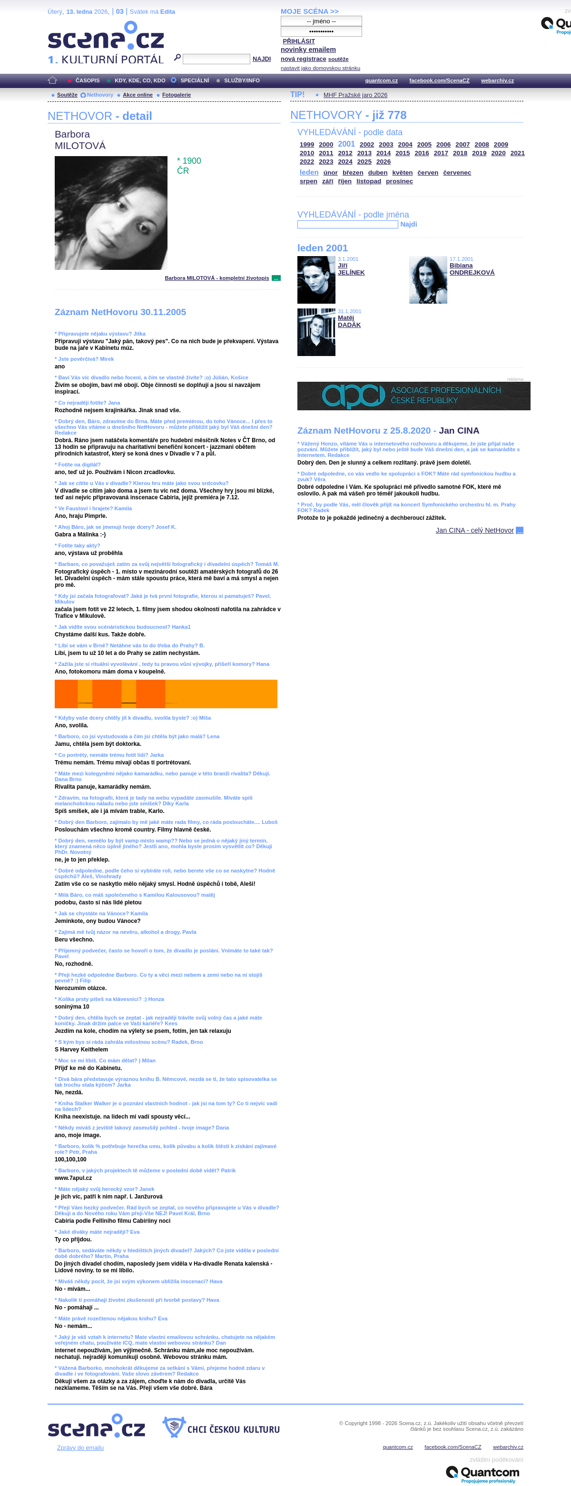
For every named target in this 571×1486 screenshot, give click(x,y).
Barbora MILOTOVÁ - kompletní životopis (217, 278)
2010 (307, 153)
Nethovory (100, 95)
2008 (482, 144)
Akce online (138, 95)
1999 (307, 144)
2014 (383, 153)
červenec (457, 172)
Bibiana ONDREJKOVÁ (472, 269)
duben (378, 172)
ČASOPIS (87, 80)
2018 (460, 153)
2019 (479, 153)
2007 (462, 144)
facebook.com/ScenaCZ (440, 80)
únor (331, 172)
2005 (424, 144)
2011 (326, 153)
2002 (367, 144)
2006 (443, 144)
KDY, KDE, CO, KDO (140, 80)
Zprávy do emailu (80, 1447)
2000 (326, 144)
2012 (345, 153)
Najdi (408, 224)
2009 (501, 144)
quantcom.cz (381, 80)
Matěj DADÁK (349, 321)
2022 (307, 161)
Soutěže (67, 95)
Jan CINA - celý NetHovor (475, 530)
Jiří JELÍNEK (351, 269)
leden (309, 172)
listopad (368, 181)
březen (353, 172)
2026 (383, 161)
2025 (364, 161)
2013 (364, 153)
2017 (441, 153)
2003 (386, 144)
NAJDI (262, 58)
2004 (405, 144)
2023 (326, 161)
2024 (345, 161)
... (276, 278)
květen (402, 172)
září (327, 181)
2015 (402, 153)
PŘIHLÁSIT (299, 41)
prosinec (399, 181)
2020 (499, 153)
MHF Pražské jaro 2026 (355, 95)
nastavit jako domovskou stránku (320, 68)
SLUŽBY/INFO (242, 80)
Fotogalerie (176, 95)
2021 (518, 153)
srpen (308, 181)
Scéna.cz (64, 24)
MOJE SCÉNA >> (310, 11)
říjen (345, 181)
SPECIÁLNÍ (195, 80)
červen (428, 172)
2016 (422, 153)
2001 (346, 144)
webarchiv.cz (497, 80)
